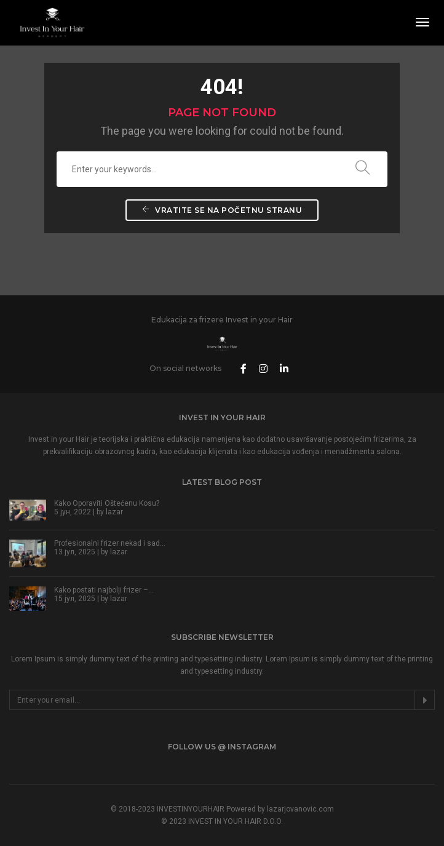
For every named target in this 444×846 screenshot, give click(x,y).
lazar (114, 512)
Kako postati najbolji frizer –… (104, 590)
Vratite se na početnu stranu (222, 210)
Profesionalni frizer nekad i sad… (109, 543)
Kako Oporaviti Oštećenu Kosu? (106, 503)
